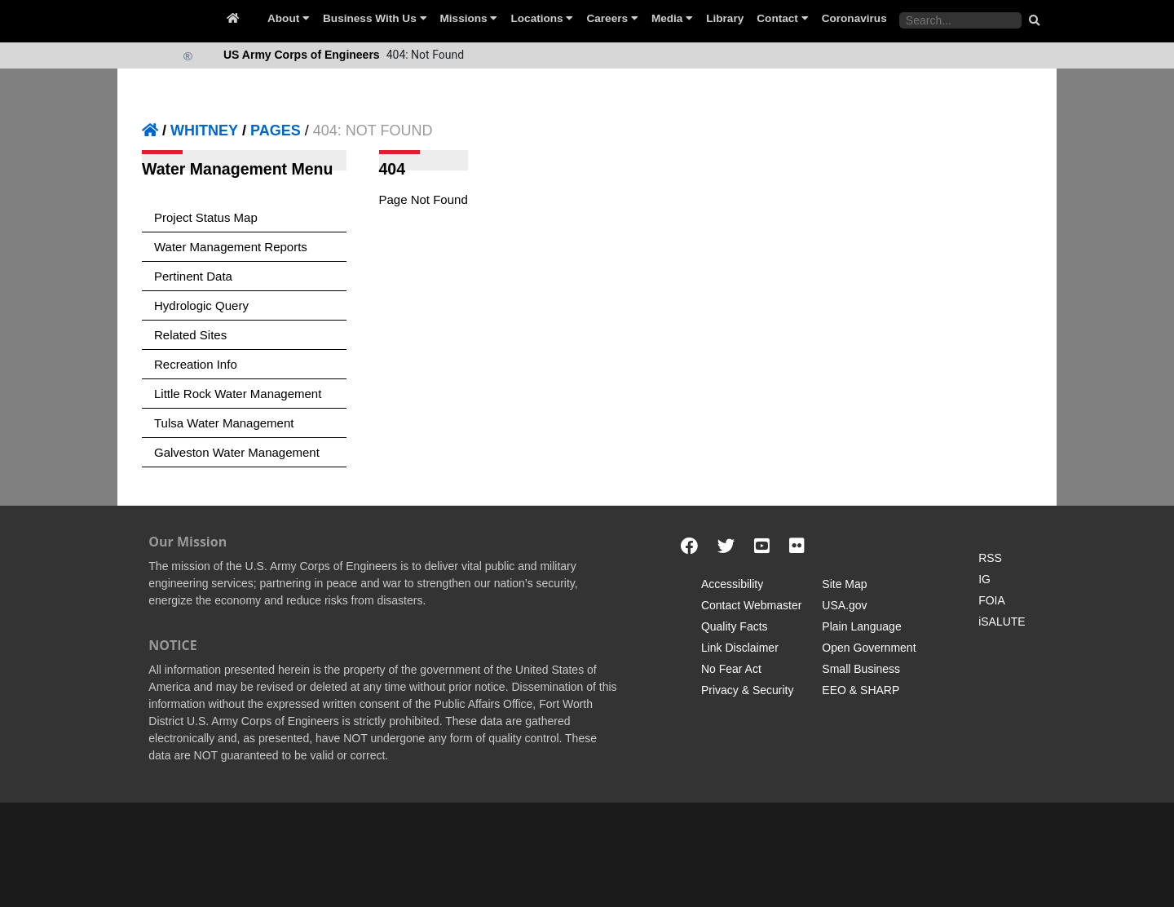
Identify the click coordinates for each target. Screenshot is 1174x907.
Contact (782, 18)
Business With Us (374, 18)
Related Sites (190, 335)
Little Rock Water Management (237, 393)
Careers (612, 18)
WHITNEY (204, 130)
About (288, 18)
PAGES (275, 130)
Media (672, 18)
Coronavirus (854, 18)
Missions (469, 18)
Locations (541, 18)
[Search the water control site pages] (960, 20)
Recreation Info (195, 364)
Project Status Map (206, 217)
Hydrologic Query (201, 305)
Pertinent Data (193, 276)
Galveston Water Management (237, 452)
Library (725, 18)
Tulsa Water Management (224, 423)
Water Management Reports (230, 247)
